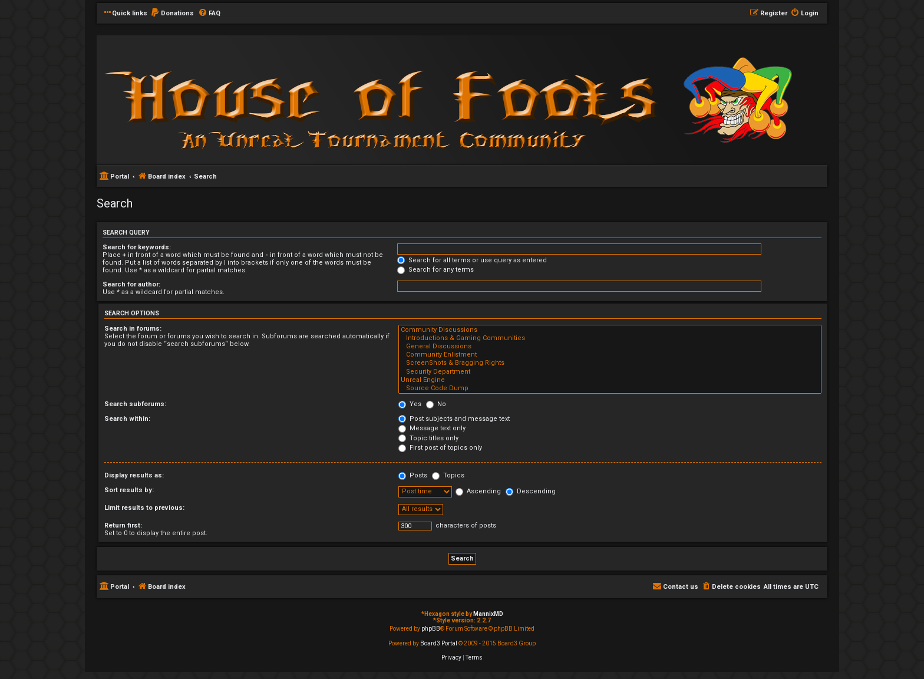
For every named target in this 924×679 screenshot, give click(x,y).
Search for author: (131, 284)
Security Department (610, 372)
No (436, 404)
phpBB (430, 628)
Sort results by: (129, 490)
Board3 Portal (438, 643)
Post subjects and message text (454, 419)
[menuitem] (172, 13)
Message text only (432, 428)
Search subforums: (135, 404)
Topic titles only (428, 438)
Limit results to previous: (144, 508)
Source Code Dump (610, 388)
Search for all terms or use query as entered (472, 260)
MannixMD (488, 614)
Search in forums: (132, 328)
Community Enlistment (610, 355)
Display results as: (134, 475)
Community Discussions (610, 330)
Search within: (127, 419)
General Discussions (610, 346)
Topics (448, 475)
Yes (409, 404)
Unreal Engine (610, 380)
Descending (531, 491)
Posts (412, 475)
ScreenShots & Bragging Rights (610, 363)
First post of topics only (440, 447)
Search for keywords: (137, 247)
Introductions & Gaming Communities (610, 338)
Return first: (123, 525)
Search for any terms (435, 269)
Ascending (478, 491)
